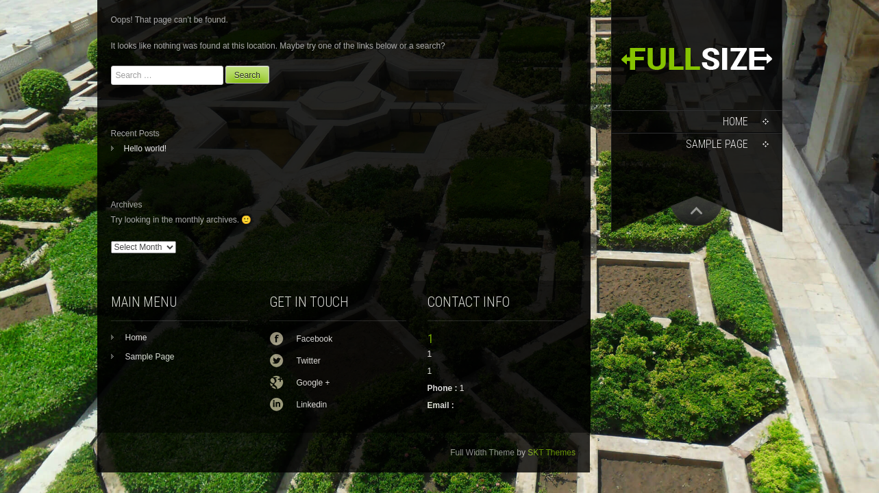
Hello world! (145, 148)
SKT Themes (551, 452)
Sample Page (717, 144)
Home (735, 121)
